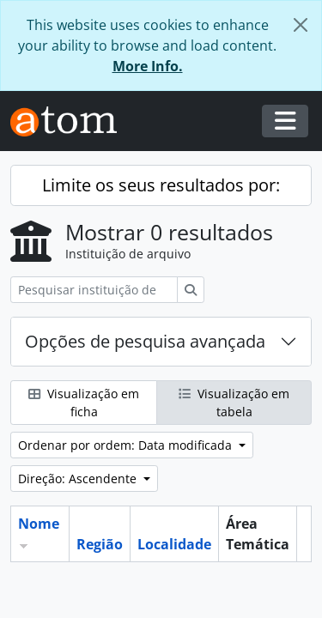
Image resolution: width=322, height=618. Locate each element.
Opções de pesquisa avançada (145, 341)
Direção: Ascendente (79, 478)
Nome (38, 523)
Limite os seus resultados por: (161, 185)
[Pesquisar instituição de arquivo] (94, 289)
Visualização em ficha (83, 402)
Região (99, 544)
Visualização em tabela (234, 402)
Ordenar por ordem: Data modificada (126, 445)
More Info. (147, 66)
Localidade (174, 544)
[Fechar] (300, 25)
